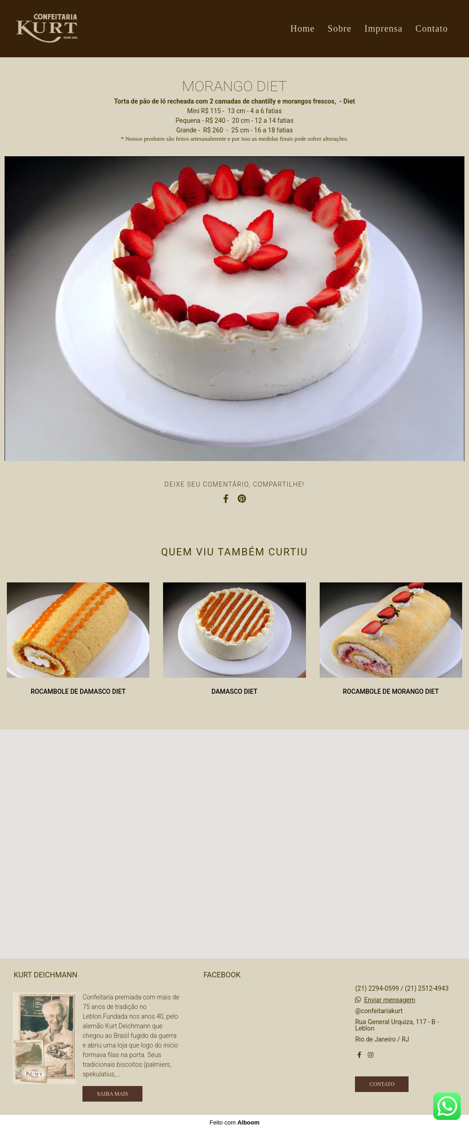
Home (302, 28)
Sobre (339, 28)
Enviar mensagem (389, 1000)
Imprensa (384, 28)
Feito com (234, 1122)
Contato (431, 28)
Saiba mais (112, 1094)
